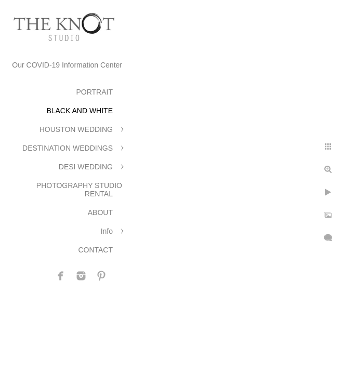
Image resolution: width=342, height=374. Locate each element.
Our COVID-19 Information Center (67, 65)
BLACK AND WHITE (79, 110)
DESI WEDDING (86, 167)
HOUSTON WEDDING (76, 129)
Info (107, 231)
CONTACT (95, 250)
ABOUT (100, 212)
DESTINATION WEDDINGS (67, 148)
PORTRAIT (94, 92)
